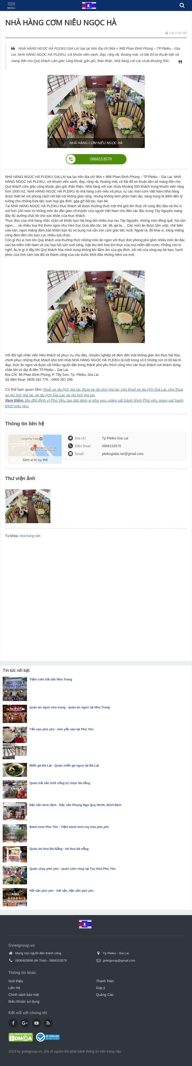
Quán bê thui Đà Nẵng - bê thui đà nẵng (59, 849)
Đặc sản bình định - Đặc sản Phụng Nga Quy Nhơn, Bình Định (75, 805)
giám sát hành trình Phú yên (132, 400)
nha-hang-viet (30, 536)
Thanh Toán (105, 981)
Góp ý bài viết (176, 33)
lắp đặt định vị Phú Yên (45, 400)
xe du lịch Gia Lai (49, 395)
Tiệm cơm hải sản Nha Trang (50, 679)
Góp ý (100, 988)
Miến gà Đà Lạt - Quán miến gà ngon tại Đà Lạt (64, 765)
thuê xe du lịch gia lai (61, 389)
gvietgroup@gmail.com (119, 960)
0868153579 (58, 960)
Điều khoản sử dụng (24, 1001)
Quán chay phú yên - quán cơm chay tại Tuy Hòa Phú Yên (72, 869)
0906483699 (24, 960)
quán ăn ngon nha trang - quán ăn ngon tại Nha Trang (69, 707)
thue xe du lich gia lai (100, 389)
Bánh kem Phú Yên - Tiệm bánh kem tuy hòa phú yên (69, 827)
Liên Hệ (14, 988)
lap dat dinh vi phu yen (86, 400)
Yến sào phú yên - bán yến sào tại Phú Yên (61, 729)
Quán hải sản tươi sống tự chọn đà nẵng (59, 783)
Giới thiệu (16, 981)
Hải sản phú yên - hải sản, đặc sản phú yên (61, 890)
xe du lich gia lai (80, 395)
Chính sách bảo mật (24, 995)
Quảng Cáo (105, 995)
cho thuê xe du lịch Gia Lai (143, 389)
